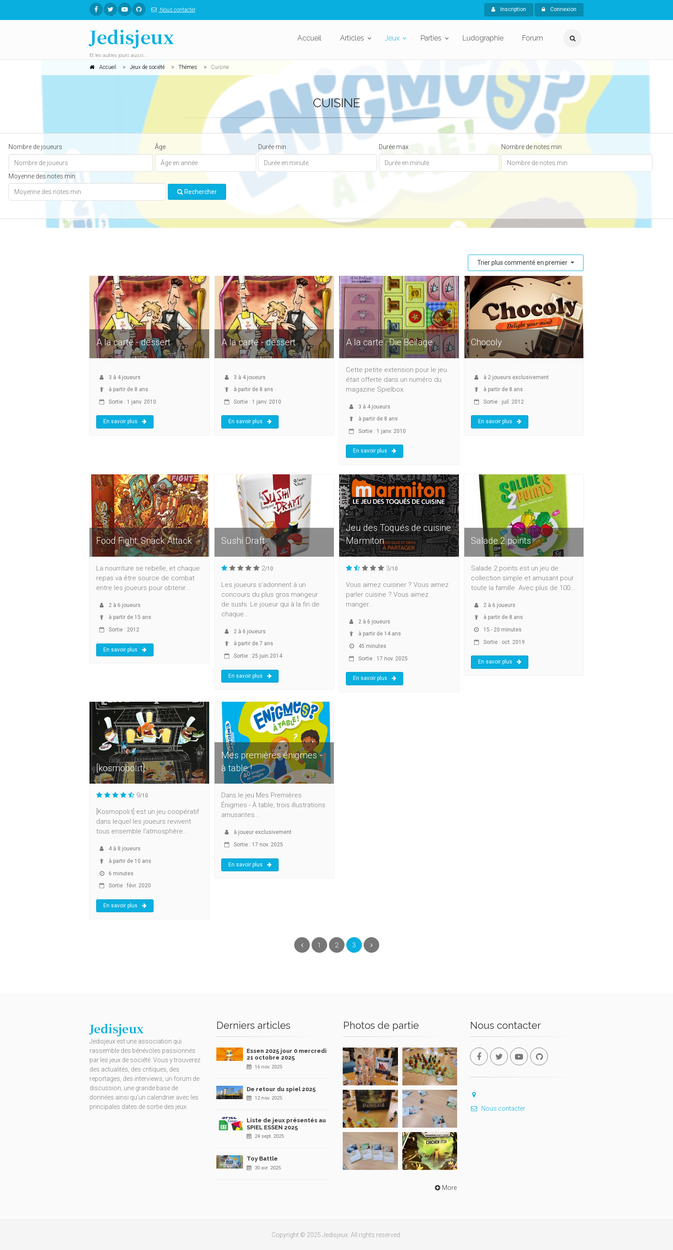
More (445, 1187)
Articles (352, 38)
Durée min (272, 146)
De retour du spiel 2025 (281, 1089)
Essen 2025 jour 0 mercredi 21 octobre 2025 (287, 1054)
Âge (160, 146)
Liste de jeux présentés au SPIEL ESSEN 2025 (286, 1124)
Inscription (508, 9)
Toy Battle (262, 1158)
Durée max (394, 146)
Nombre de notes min (531, 146)
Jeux (392, 38)
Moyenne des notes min (41, 176)
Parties (431, 38)
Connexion (559, 9)
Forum (532, 38)
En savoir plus (124, 421)
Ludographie (482, 38)
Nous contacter (171, 10)
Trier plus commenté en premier (523, 262)
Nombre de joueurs (35, 146)
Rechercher (197, 191)
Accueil (309, 38)
